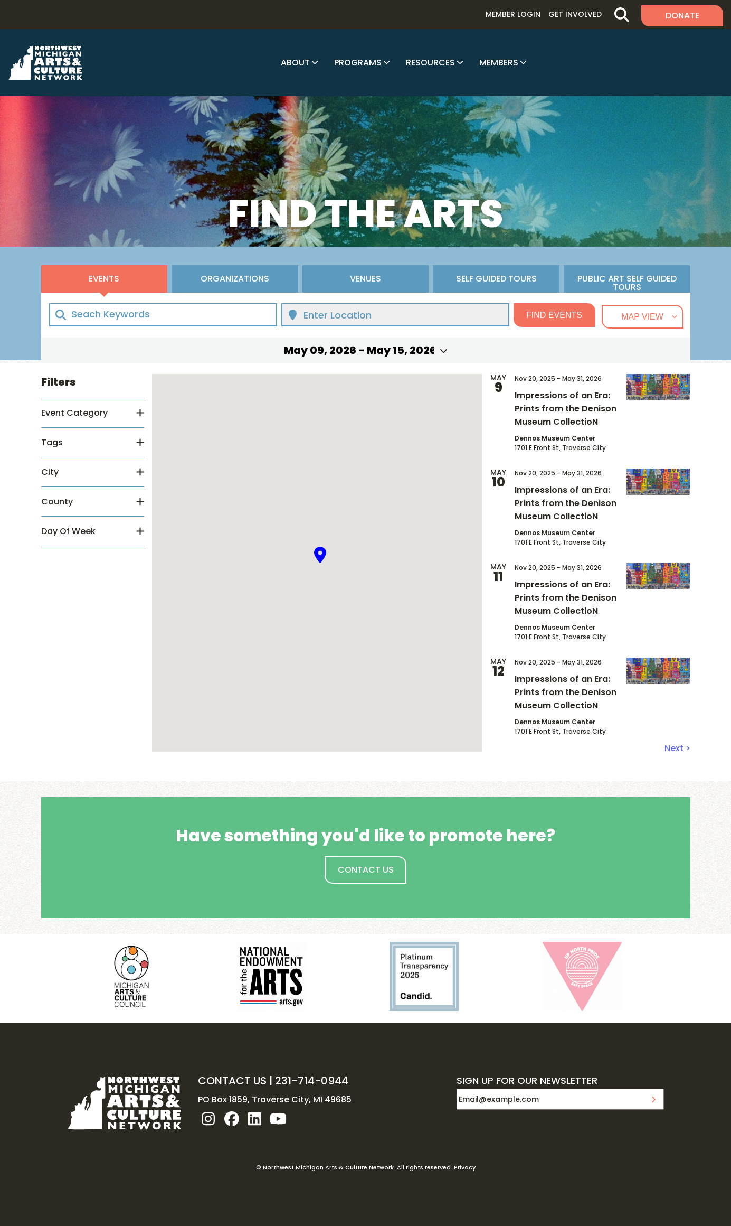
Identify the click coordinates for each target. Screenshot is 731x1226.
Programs (358, 63)
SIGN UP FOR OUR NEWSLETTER (527, 1081)
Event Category (74, 413)
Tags (52, 442)
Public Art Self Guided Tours (627, 283)
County (57, 501)
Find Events (554, 315)
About (295, 63)
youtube (278, 1118)
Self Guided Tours (496, 279)
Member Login (513, 14)
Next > (677, 748)
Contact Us (366, 870)
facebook (231, 1118)
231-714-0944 (311, 1080)
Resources (430, 63)
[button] (320, 555)
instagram (208, 1118)
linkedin (254, 1118)
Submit (653, 1099)
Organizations (235, 279)
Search (621, 14)
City (50, 472)
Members (498, 63)
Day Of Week (68, 531)
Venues (365, 279)
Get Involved (575, 14)
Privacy (465, 1167)
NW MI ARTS (45, 62)
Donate (682, 16)
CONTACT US (232, 1080)
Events (104, 279)
